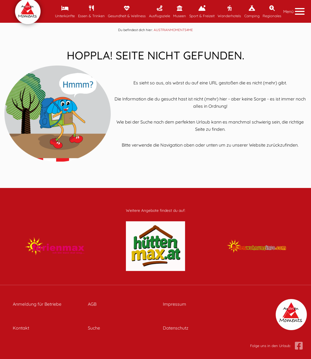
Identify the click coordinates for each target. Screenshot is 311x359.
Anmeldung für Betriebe (37, 304)
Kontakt (21, 328)
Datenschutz (175, 328)
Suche (94, 328)
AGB (92, 304)
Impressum (174, 304)
